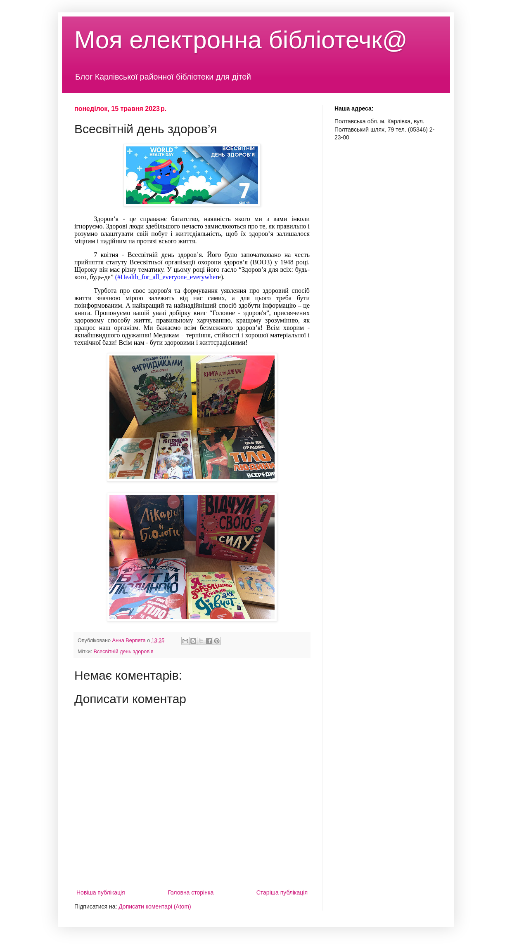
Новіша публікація (100, 892)
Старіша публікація (282, 892)
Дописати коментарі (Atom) (155, 906)
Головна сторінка (190, 892)
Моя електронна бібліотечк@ (241, 40)
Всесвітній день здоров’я (124, 651)
